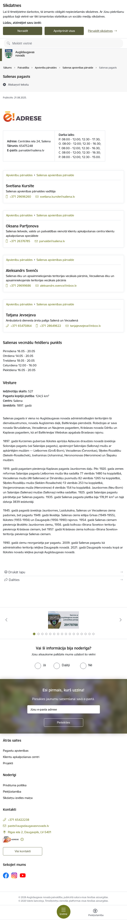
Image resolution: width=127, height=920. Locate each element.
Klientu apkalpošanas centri (21, 757)
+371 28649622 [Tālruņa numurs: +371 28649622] (50, 326)
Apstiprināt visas (64, 31)
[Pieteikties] (63, 722)
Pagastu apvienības (15, 750)
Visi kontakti (23, 851)
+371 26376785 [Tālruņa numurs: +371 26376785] (20, 241)
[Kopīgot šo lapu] (63, 580)
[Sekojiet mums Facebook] (6, 875)
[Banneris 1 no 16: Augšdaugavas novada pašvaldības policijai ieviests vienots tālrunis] (63, 620)
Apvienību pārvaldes (19, 175)
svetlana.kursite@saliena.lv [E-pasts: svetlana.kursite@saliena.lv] (57, 196)
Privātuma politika (14, 785)
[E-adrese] (11, 839)
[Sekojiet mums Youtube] (23, 875)
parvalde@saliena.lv (31, 150)
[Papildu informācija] (22, 839)
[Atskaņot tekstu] (18, 84)
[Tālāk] (120, 620)
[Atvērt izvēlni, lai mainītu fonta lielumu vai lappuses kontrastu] (95, 913)
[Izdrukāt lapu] (63, 572)
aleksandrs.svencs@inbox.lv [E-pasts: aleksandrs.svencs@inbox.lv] (58, 285)
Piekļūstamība (12, 791)
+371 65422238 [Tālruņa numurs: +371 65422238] (18, 820)
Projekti (8, 763)
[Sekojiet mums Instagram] (14, 875)
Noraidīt (22, 31)
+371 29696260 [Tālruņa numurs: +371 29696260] (20, 196)
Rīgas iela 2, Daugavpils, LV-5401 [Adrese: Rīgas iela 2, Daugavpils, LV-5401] (29, 832)
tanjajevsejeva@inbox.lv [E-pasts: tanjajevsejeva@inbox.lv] (85, 326)
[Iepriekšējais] (6, 620)
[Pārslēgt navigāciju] (63, 912)
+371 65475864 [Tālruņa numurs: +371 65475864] (21, 326)
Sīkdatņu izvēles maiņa (18, 798)
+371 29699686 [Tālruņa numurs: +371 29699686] (20, 285)
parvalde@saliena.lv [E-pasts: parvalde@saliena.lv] (52, 241)
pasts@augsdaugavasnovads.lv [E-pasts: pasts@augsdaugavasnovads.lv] (28, 826)
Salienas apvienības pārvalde (55, 175)
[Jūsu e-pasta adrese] (63, 709)
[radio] (40, 665)
